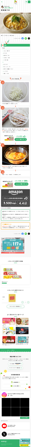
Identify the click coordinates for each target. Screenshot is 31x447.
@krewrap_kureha (4, 420)
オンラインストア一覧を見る (6, 207)
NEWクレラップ (5, 166)
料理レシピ (8, 350)
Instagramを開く (24, 417)
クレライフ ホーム (3, 350)
